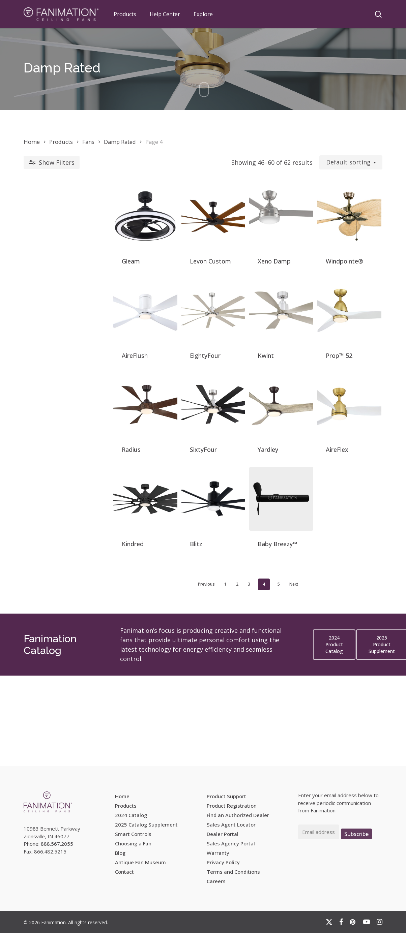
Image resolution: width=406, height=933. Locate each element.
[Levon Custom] (157, 227)
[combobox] (350, 162)
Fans (88, 142)
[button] (334, 735)
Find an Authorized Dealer (238, 815)
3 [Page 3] (204, 675)
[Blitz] (157, 577)
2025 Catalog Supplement (146, 824)
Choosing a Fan (133, 843)
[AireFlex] (338, 460)
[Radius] (66, 460)
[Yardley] (247, 460)
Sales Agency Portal (231, 843)
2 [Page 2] (192, 675)
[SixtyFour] (157, 460)
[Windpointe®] (338, 227)
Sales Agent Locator (231, 824)
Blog (120, 852)
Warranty (218, 852)
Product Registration (232, 805)
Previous (161, 675)
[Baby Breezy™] (247, 577)
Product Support (226, 796)
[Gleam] (66, 227)
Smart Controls (133, 834)
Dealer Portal (222, 834)
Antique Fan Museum (140, 862)
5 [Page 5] (234, 675)
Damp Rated (120, 142)
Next (248, 675)
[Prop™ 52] (338, 343)
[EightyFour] (157, 343)
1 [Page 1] (180, 675)
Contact (124, 871)
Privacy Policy (223, 862)
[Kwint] (247, 343)
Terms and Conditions (233, 871)
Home (32, 142)
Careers (216, 881)
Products (61, 142)
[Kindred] (66, 577)
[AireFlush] (66, 343)
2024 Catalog (131, 815)
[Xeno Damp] (247, 227)
